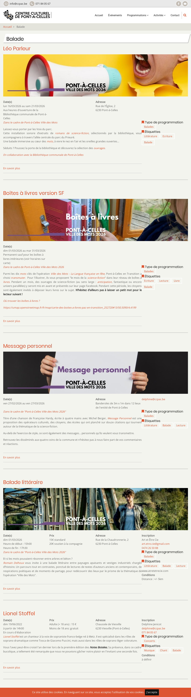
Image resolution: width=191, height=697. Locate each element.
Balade (148, 142)
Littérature (150, 136)
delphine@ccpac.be (153, 399)
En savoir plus (11, 168)
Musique (149, 650)
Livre (177, 281)
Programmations (137, 15)
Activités (159, 15)
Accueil (99, 15)
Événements (115, 15)
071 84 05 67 (149, 632)
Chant (163, 650)
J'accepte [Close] (152, 692)
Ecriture (167, 136)
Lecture (163, 281)
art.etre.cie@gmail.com (156, 544)
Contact (175, 15)
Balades (149, 127)
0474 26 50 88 (150, 548)
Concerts (149, 641)
